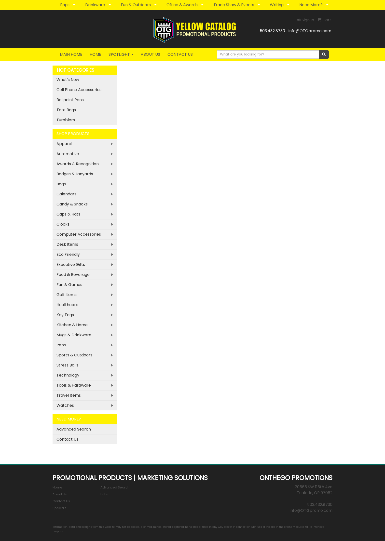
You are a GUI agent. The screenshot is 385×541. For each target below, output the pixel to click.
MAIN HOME (71, 54)
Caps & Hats (68, 214)
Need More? (311, 5)
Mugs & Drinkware (73, 335)
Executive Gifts (70, 264)
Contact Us (67, 439)
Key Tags (65, 315)
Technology (67, 375)
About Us (60, 494)
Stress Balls (67, 365)
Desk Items (67, 244)
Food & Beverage (73, 274)
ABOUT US (150, 54)
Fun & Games (69, 284)
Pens (61, 345)
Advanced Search (73, 429)
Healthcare (67, 305)
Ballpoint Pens (70, 100)
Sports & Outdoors (74, 355)
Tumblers (65, 120)
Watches (65, 405)
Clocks (62, 224)
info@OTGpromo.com (310, 31)
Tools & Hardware (73, 385)
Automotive (67, 154)
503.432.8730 (272, 31)
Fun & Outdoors (136, 5)
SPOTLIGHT (121, 54)
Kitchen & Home (72, 325)
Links (104, 494)
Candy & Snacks (72, 204)
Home (57, 487)
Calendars (66, 194)
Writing (277, 5)
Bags (64, 5)
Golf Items (66, 295)
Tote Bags (66, 110)
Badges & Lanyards (74, 174)
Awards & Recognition (77, 164)
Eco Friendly (68, 254)
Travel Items (68, 395)
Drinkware (95, 5)
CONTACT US (180, 54)
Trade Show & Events (233, 5)
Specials (59, 508)
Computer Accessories (78, 234)
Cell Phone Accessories (78, 90)
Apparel (64, 144)
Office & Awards (182, 5)
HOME (95, 54)
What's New (67, 79)
